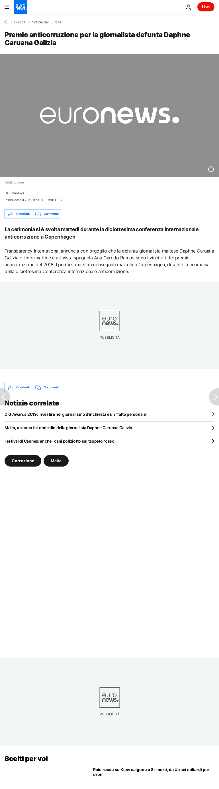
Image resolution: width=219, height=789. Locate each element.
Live (206, 6)
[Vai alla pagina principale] (20, 7)
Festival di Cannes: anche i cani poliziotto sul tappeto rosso (59, 441)
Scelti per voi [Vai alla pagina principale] (26, 758)
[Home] (6, 22)
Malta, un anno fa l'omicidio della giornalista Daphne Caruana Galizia (68, 427)
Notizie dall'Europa (47, 22)
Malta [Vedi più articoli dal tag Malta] (56, 460)
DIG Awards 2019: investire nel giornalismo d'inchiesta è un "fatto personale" (76, 414)
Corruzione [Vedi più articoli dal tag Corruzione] (23, 460)
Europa (19, 22)
